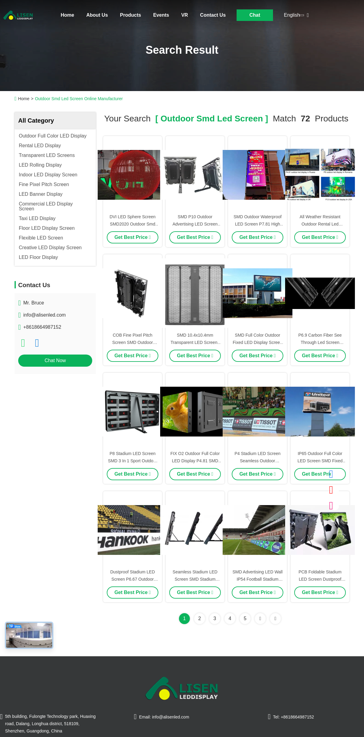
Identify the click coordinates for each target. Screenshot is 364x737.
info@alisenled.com (44, 315)
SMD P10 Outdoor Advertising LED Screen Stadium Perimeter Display (195, 224)
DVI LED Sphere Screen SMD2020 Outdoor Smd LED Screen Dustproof (133, 224)
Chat (254, 15)
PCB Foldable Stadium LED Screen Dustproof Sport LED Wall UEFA (320, 579)
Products (130, 15)
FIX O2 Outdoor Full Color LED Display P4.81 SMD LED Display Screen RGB (195, 460)
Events (161, 15)
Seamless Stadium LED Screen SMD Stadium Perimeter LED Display (195, 579)
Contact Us (213, 15)
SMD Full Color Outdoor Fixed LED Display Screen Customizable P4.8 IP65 (257, 342)
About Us (97, 15)
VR (184, 15)
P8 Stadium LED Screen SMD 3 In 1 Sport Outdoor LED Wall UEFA (132, 460)
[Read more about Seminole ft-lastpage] (275, 618)
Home (67, 15)
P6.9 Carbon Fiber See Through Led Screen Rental (320, 342)
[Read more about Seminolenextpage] (260, 618)
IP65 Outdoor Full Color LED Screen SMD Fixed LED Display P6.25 (320, 460)
